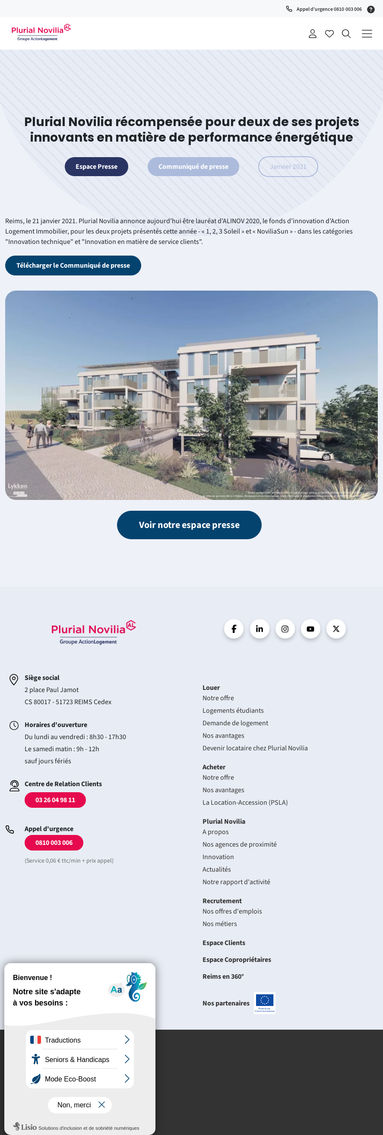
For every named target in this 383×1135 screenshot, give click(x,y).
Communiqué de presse (193, 166)
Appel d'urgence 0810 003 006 (329, 9)
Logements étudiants (233, 710)
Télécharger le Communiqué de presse (73, 265)
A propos (216, 832)
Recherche (346, 33)
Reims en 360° (223, 976)
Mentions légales (38, 1057)
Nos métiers (220, 924)
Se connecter (312, 33)
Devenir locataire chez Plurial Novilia (255, 748)
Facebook (234, 629)
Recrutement (222, 901)
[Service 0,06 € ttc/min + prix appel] (372, 8)
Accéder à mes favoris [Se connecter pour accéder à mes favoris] (329, 33)
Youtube (310, 629)
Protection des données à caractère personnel (76, 1079)
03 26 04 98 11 (55, 800)
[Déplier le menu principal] (367, 33)
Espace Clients (224, 943)
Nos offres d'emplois (232, 911)
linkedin (259, 629)
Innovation (218, 857)
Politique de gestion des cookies (58, 1090)
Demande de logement (235, 723)
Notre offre (218, 698)
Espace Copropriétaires (237, 959)
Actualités (217, 869)
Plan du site (31, 1113)
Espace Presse (96, 166)
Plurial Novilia (224, 821)
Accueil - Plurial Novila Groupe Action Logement (41, 32)
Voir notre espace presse (189, 525)
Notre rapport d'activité (236, 882)
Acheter (214, 767)
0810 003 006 (54, 842)
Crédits (25, 1068)
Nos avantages (223, 735)
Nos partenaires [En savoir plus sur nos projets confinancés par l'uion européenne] (239, 1003)
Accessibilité (32, 1102)
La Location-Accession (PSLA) (245, 802)
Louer (211, 687)
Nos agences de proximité (240, 844)
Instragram (285, 629)
